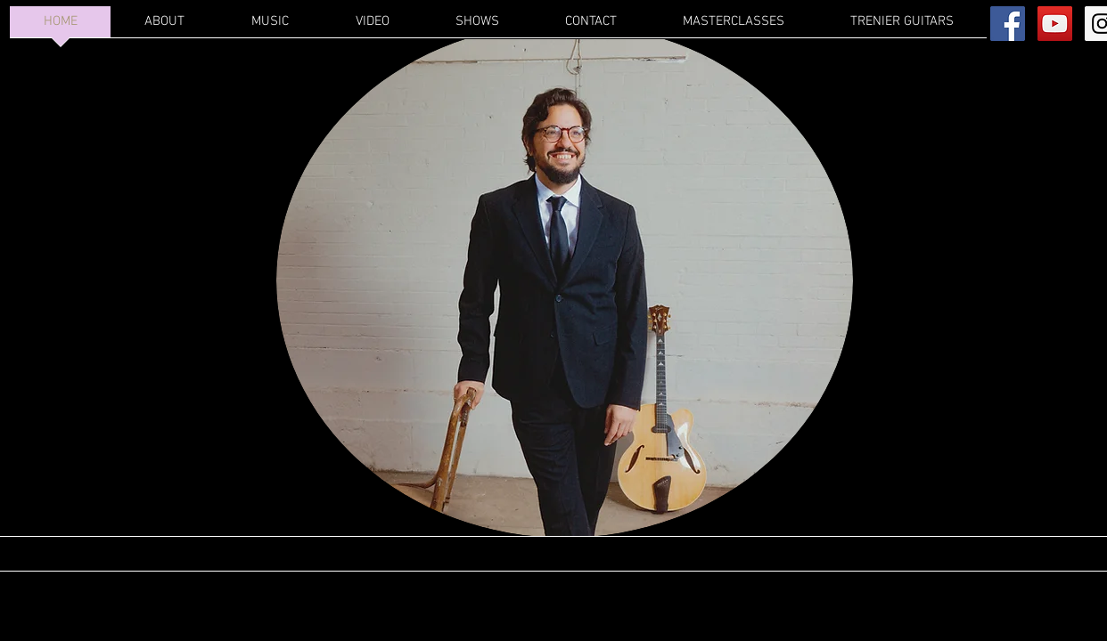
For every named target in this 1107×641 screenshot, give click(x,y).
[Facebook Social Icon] (1007, 23)
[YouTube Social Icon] (1054, 23)
